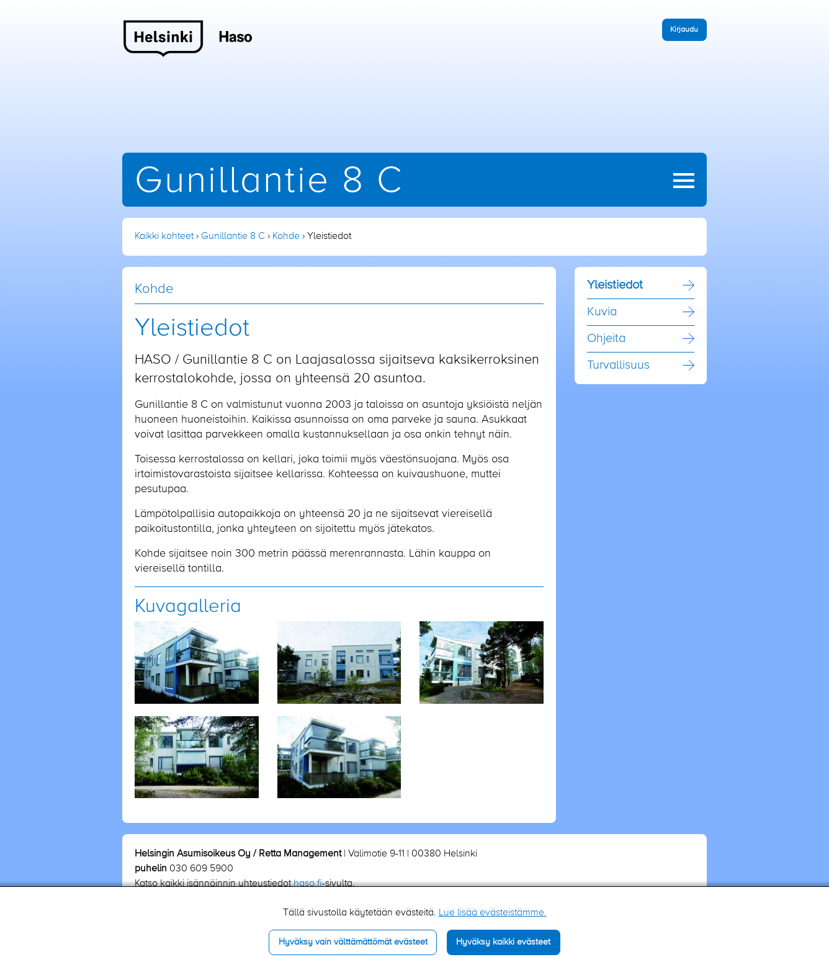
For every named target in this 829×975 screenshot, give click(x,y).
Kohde (286, 236)
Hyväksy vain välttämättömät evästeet (353, 942)
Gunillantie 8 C (269, 181)
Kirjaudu (684, 29)
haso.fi (308, 884)
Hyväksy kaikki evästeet (503, 942)
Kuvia (602, 312)
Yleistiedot (615, 285)
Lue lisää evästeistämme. (493, 913)
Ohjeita (606, 339)
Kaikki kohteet (164, 236)
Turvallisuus (618, 365)
